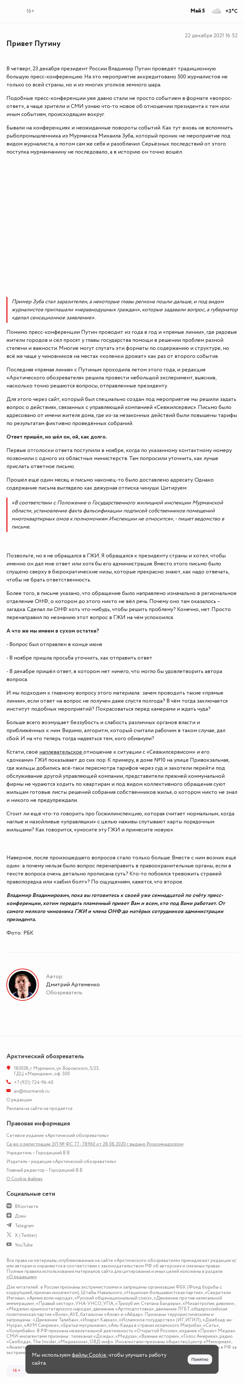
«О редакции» (21, 1276)
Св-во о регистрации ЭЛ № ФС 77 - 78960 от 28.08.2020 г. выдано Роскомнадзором (94, 1144)
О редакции (19, 1100)
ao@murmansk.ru (32, 1091)
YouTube (24, 1245)
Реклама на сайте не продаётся (39, 1108)
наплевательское (61, 752)
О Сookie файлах (24, 1179)
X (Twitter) (26, 1235)
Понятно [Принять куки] (200, 1359)
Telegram (24, 1226)
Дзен (20, 1216)
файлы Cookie (89, 1355)
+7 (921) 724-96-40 (33, 1082)
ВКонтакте (26, 1206)
